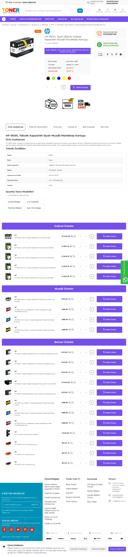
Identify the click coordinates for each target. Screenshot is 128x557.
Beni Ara (104, 127)
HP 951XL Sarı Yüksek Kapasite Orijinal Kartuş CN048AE (33, 278)
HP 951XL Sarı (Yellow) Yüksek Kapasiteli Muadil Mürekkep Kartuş (34, 331)
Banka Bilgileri (93, 491)
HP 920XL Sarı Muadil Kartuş (24, 454)
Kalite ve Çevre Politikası (51, 518)
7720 (52, 25)
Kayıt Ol (34, 504)
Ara (80, 11)
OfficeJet (45, 25)
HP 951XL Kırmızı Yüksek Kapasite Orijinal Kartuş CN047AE (35, 268)
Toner (12, 19)
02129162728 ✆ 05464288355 (117, 496)
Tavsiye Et (72, 127)
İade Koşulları (89, 127)
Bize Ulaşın (92, 502)
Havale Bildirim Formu (93, 496)
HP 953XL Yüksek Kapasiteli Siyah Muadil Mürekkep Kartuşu (35, 394)
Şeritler (49, 19)
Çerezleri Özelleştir (79, 549)
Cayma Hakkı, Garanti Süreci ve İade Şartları (51, 510)
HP (15, 235)
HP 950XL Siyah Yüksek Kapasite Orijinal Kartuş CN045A (34, 248)
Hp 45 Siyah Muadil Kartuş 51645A (26, 434)
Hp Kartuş (35, 25)
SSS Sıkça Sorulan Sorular (95, 485)
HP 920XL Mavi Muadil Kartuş (24, 464)
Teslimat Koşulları (51, 493)
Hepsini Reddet (98, 549)
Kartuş (13, 25)
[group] (21, 47)
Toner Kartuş (71, 501)
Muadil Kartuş (24, 25)
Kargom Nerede (73, 497)
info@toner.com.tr (119, 501)
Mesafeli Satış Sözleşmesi (50, 503)
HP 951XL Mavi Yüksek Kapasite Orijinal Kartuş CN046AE (34, 258)
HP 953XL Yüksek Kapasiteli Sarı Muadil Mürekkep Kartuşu (34, 364)
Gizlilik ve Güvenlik (52, 523)
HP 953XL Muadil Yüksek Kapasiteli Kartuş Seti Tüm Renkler (35, 384)
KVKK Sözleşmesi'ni (12, 510)
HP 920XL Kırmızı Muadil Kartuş (25, 444)
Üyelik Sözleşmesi (52, 497)
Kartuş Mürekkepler (30, 19)
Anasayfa (5, 25)
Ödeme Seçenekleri (38, 127)
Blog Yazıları (71, 484)
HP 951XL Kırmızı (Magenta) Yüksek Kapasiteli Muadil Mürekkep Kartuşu (32, 311)
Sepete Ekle (80, 87)
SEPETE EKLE (109, 236)
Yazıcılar (62, 19)
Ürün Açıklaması (15, 127)
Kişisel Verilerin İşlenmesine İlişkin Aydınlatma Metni (52, 486)
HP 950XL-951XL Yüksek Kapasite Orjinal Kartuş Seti (32, 238)
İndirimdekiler (72, 489)
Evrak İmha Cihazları (97, 19)
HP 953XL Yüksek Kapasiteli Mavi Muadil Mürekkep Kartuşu (35, 374)
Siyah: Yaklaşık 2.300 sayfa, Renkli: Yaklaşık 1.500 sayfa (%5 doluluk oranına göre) (67, 51)
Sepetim (69, 493)
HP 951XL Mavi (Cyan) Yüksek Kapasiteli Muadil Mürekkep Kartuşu (34, 321)
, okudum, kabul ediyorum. (17, 511)
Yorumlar (57, 127)
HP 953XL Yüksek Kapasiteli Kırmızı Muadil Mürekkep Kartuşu (36, 354)
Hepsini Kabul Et (117, 549)
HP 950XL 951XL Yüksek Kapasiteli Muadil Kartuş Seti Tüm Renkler (34, 300)
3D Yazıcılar (77, 19)
